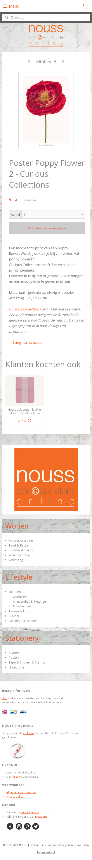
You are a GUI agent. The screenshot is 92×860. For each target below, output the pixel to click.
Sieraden (15, 592)
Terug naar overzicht (27, 342)
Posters (14, 657)
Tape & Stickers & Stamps (27, 662)
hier (15, 772)
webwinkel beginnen (60, 845)
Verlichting (16, 560)
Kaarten (14, 653)
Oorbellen (20, 597)
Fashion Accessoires (23, 621)
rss (43, 845)
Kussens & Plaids (21, 550)
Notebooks (16, 667)
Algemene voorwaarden (21, 792)
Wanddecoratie (19, 555)
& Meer (14, 616)
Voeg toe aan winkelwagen (47, 228)
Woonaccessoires (21, 540)
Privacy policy (14, 796)
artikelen (28, 733)
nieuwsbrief (41, 816)
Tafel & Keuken (19, 545)
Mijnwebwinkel (46, 852)
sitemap (34, 845)
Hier (4, 698)
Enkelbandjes (22, 606)
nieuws (17, 776)
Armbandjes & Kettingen (30, 601)
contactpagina (30, 812)
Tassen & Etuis (19, 611)
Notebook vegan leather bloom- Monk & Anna (24, 411)
